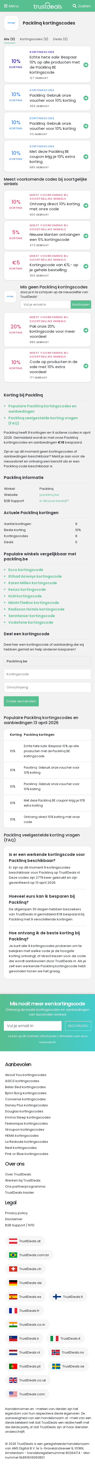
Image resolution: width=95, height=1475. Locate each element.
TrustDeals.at (30, 1241)
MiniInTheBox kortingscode (33, 602)
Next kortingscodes (21, 1147)
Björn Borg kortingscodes (26, 1093)
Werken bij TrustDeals (23, 1180)
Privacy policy (16, 1213)
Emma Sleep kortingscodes (28, 1117)
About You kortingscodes (25, 1074)
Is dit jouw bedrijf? (54, 500)
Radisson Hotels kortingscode (36, 609)
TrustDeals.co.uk (32, 1380)
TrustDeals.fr (29, 1310)
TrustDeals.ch (30, 1269)
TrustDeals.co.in (32, 1324)
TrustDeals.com (32, 1394)
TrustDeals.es (30, 1296)
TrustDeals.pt (30, 1366)
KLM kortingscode (25, 596)
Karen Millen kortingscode (32, 582)
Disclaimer (14, 1219)
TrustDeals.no (73, 1352)
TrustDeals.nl (29, 1352)
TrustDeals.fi (73, 1296)
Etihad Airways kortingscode (35, 576)
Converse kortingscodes (25, 1099)
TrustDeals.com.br (34, 1255)
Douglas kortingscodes (24, 1111)
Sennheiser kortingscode (31, 615)
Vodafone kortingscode (30, 622)
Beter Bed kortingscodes (25, 1087)
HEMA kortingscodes (22, 1135)
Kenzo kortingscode (27, 589)
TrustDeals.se (73, 1366)
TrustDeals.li (29, 1338)
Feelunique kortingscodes (26, 1123)
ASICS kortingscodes (22, 1081)
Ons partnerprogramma (25, 1186)
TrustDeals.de (30, 1282)
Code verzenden (21, 701)
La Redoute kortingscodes (26, 1141)
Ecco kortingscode (25, 569)
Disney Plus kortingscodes (26, 1105)
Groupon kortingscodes (24, 1129)
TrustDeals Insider (19, 1192)
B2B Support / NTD (19, 1225)
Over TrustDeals (18, 1174)
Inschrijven (81, 304)
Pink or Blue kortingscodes (26, 1153)
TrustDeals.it (70, 1338)
